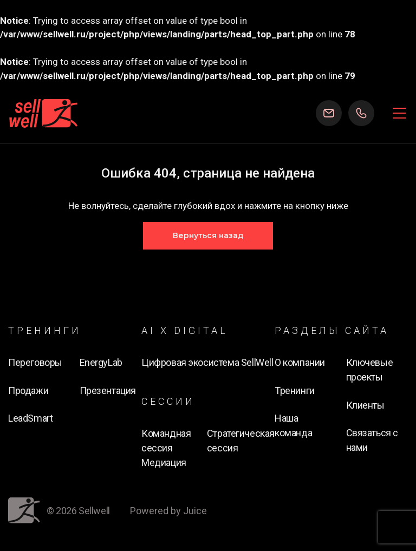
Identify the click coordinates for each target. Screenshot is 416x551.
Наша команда (293, 425)
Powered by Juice (168, 510)
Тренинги (295, 390)
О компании (300, 362)
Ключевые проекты (369, 370)
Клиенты (365, 405)
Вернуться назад (208, 235)
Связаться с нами (372, 440)
